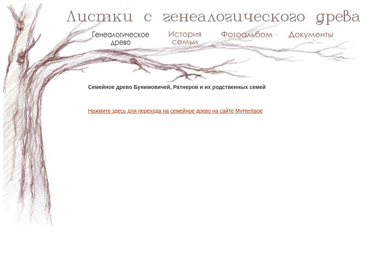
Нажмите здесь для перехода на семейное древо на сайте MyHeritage (175, 111)
